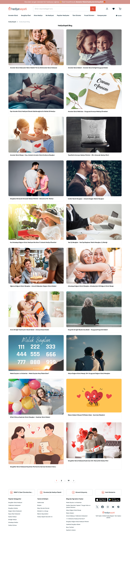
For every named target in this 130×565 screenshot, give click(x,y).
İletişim (39, 505)
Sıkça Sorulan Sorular (43, 508)
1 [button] (56, 481)
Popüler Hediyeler (63, 15)
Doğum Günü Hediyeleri (15, 511)
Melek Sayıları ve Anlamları (74, 502)
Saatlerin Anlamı (71, 530)
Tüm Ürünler (77, 15)
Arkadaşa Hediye (13, 522)
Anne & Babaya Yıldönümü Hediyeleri (77, 516)
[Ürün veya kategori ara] (61, 8)
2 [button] (61, 481)
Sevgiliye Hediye (13, 508)
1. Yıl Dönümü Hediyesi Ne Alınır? (75, 518)
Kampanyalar (102, 15)
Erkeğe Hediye (12, 519)
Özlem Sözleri (70, 513)
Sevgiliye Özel (26, 15)
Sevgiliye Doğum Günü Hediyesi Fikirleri (77, 521)
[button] (119, 16)
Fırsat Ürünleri (89, 15)
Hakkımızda (40, 502)
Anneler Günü (13, 15)
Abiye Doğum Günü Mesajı (73, 510)
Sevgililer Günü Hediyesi (15, 502)
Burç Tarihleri (70, 527)
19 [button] (68, 481)
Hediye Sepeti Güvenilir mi (44, 516)
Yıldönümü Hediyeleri (14, 505)
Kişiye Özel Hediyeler (14, 514)
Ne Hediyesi (50, 15)
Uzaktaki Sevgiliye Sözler (73, 524)
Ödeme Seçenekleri (42, 514)
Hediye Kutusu (12, 525)
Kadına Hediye (12, 516)
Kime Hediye (38, 15)
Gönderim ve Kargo (42, 511)
